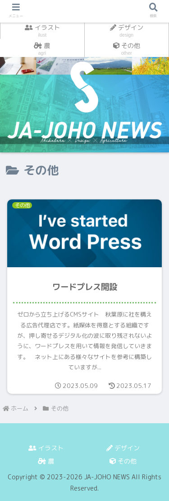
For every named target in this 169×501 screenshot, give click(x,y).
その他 (123, 461)
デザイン (123, 448)
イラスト (46, 448)
